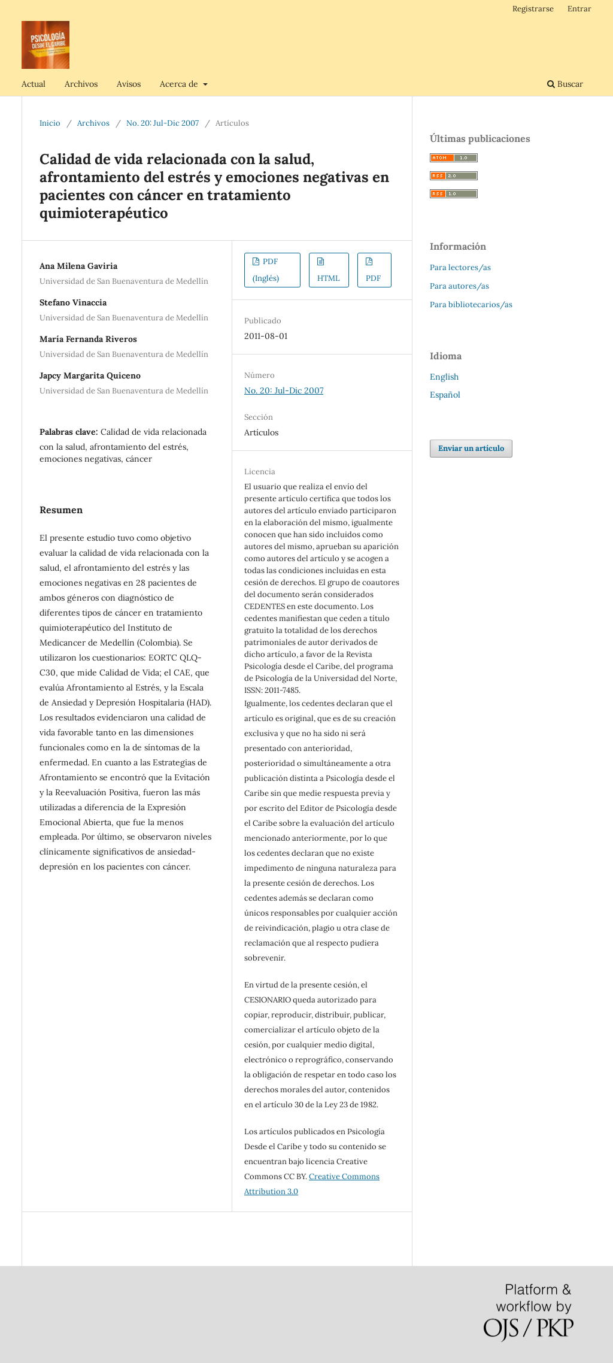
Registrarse (533, 9)
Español (445, 394)
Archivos (81, 83)
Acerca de (180, 83)
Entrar (579, 9)
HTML (328, 278)
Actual (33, 83)
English (444, 376)
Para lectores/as (460, 267)
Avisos (129, 83)
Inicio (50, 123)
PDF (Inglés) (266, 269)
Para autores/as (459, 286)
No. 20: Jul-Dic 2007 (162, 123)
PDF (373, 278)
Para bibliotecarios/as (471, 304)
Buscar (565, 83)
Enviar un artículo (471, 448)
